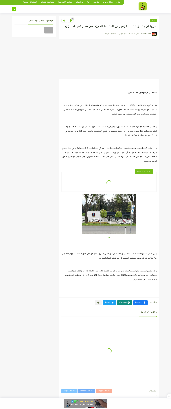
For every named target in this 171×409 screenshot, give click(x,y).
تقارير (118, 2)
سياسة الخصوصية (65, 2)
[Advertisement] (109, 59)
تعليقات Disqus (69, 391)
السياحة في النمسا (30, 2)
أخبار (88, 2)
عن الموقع (79, 2)
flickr (109, 237)
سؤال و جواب (108, 2)
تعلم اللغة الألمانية (47, 2)
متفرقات (96, 2)
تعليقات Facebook (86, 391)
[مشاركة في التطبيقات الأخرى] (98, 302)
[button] (140, 302)
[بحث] (14, 9)
